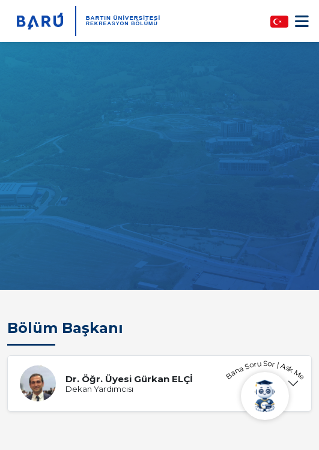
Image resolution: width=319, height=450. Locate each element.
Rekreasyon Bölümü (122, 23)
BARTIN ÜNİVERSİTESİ (123, 17)
